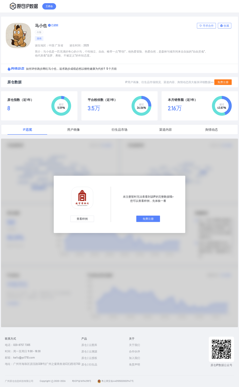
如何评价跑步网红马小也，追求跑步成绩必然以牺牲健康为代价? (65, 68)
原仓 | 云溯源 (89, 351)
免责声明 (134, 364)
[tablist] (119, 129)
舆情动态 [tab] (211, 129)
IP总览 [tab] (27, 129)
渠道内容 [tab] (165, 129)
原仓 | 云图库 (89, 345)
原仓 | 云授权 (89, 358)
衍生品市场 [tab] (119, 129)
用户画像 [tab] (73, 129)
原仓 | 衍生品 (89, 364)
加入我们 (134, 358)
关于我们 (134, 345)
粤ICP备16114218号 (81, 381)
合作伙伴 (134, 351)
